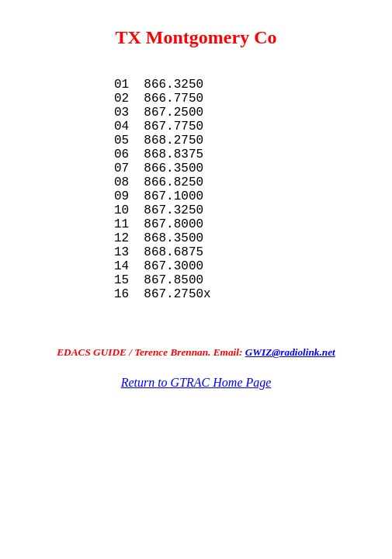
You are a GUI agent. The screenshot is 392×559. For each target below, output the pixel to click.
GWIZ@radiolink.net (290, 411)
